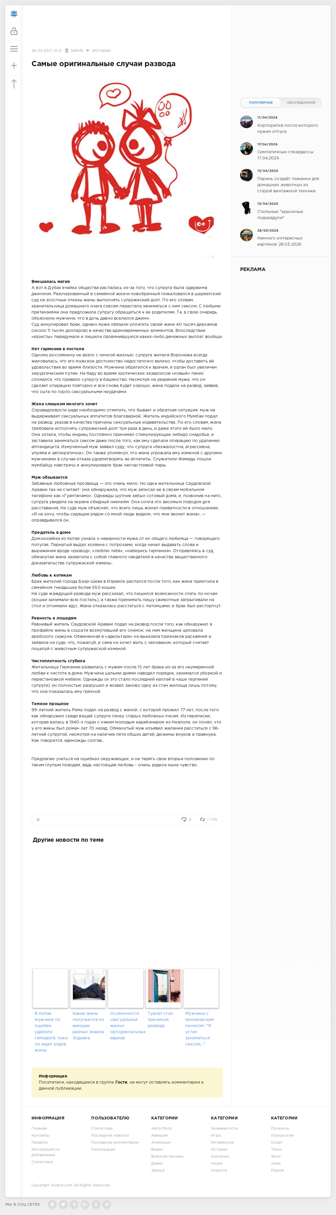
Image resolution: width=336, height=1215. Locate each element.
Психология (282, 1135)
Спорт (277, 1142)
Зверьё (157, 1170)
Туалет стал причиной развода (160, 1020)
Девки (157, 1163)
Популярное (261, 102)
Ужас (276, 1163)
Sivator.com (62, 1185)
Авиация (159, 1135)
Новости (219, 1170)
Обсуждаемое (301, 102)
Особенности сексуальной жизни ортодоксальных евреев (127, 1026)
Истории (101, 50)
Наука (216, 1163)
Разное (277, 1170)
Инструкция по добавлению (45, 1152)
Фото (276, 1156)
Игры (216, 1135)
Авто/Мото (161, 1128)
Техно (276, 1149)
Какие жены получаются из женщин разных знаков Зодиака (88, 1026)
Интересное (222, 1142)
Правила (39, 1142)
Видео (157, 1149)
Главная (39, 1128)
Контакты (40, 1135)
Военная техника (167, 1156)
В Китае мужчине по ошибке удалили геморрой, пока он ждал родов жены (51, 1032)
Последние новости (110, 1135)
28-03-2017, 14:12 (46, 50)
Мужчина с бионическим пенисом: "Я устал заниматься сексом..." (199, 1029)
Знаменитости (224, 1128)
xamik (77, 50)
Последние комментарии (115, 1142)
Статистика (42, 1162)
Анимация (160, 1142)
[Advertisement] (127, 27)
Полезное (280, 1128)
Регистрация (103, 1149)
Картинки (220, 1156)
